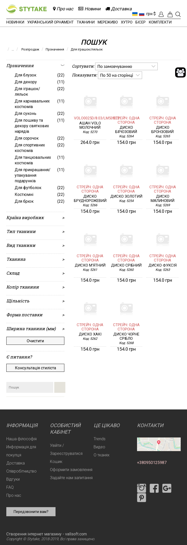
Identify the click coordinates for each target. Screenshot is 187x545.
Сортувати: (83, 66)
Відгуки (13, 479)
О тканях (102, 455)
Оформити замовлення (71, 469)
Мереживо (108, 22)
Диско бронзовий (162, 129)
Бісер (141, 22)
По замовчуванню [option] (114, 66)
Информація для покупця (21, 451)
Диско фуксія (162, 265)
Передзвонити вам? (30, 511)
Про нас (13, 495)
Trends (99, 438)
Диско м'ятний (90, 265)
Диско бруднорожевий (90, 198)
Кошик (56, 461)
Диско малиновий (162, 198)
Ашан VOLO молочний (90, 125)
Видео (99, 447)
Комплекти (160, 22)
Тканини (86, 22)
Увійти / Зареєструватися (66, 449)
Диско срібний (126, 265)
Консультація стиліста (35, 368)
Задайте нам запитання (71, 477)
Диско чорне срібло (126, 336)
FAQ (10, 487)
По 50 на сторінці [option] (116, 75)
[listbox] (126, 66)
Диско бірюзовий (126, 129)
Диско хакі (90, 334)
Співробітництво (21, 471)
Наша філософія (21, 438)
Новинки (15, 22)
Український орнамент (50, 22)
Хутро (126, 22)
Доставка (15, 463)
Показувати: (84, 74)
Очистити (35, 341)
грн (149, 13)
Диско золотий (126, 196)
